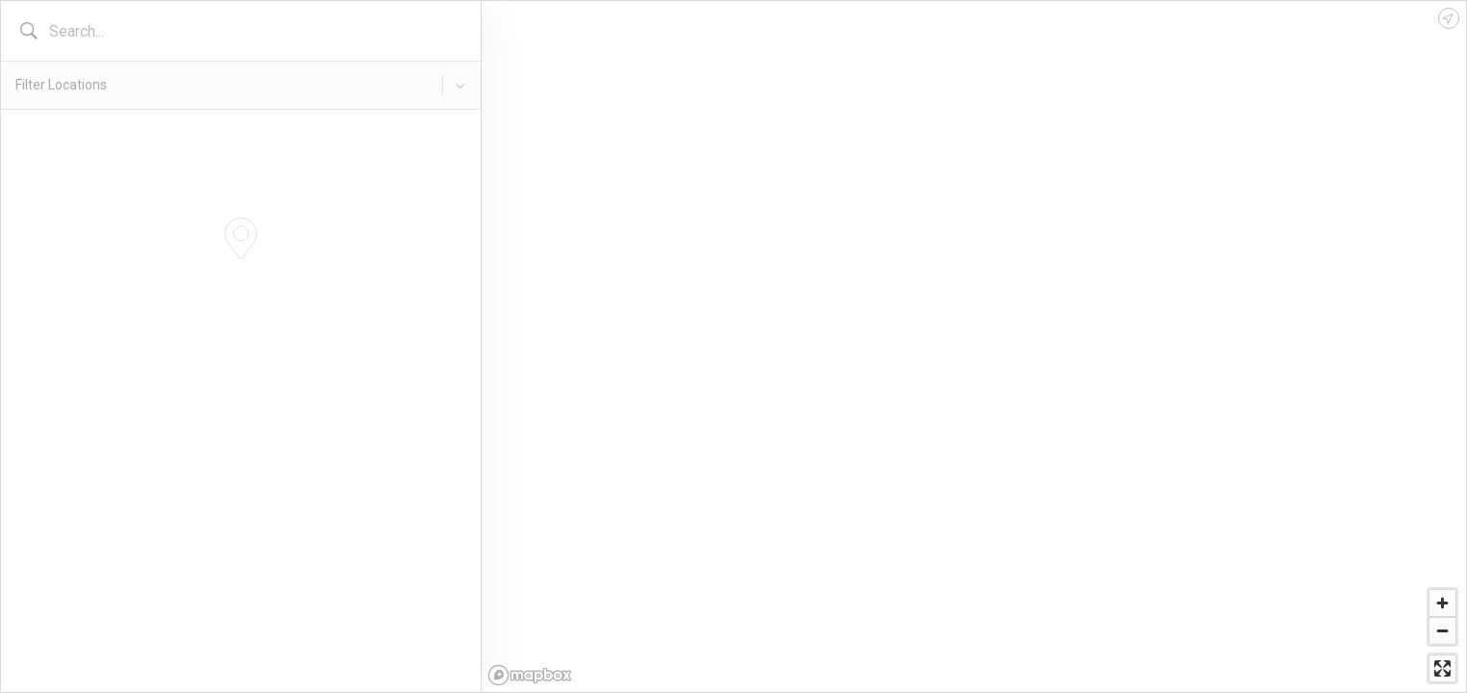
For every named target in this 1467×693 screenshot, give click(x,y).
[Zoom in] (1442, 603)
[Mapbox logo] (529, 675)
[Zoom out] (1442, 631)
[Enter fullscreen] (1442, 668)
